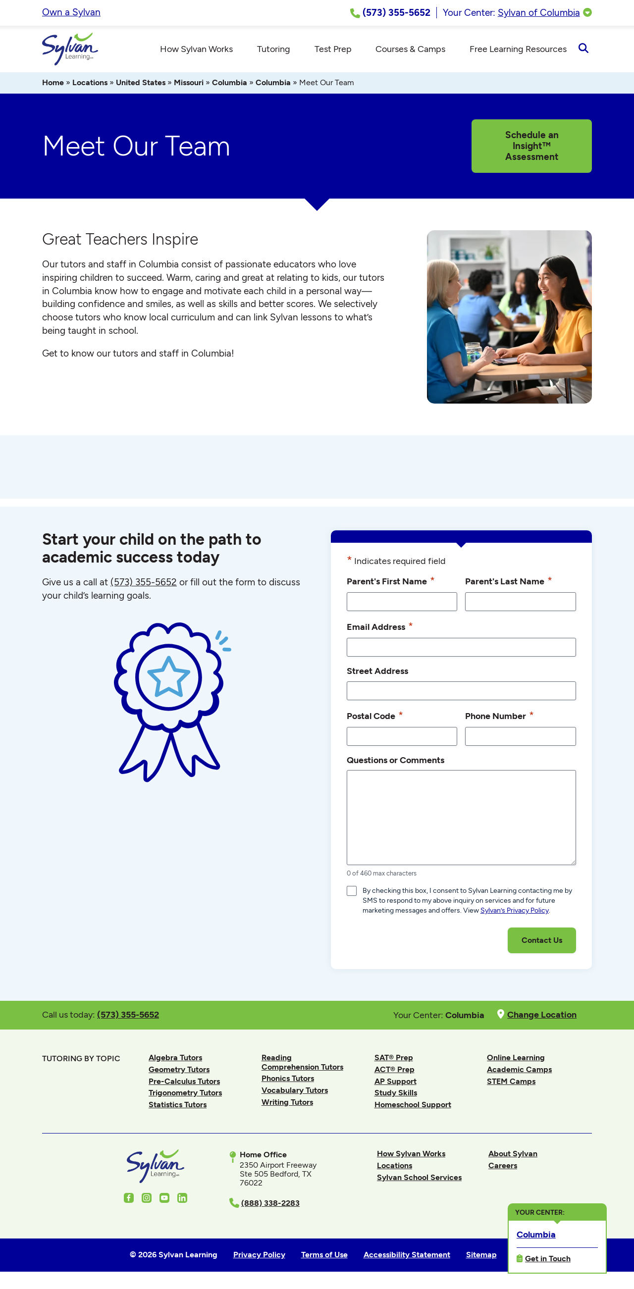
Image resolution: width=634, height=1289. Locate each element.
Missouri (189, 85)
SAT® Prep (393, 1060)
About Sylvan (512, 1156)
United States (140, 85)
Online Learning (516, 1060)
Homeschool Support (412, 1107)
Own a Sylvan (71, 12)
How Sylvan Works (411, 1156)
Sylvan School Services (419, 1180)
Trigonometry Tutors (185, 1095)
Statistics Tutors (178, 1107)
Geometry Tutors (179, 1072)
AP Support (395, 1084)
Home (53, 85)
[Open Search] (583, 50)
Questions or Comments (395, 763)
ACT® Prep (394, 1072)
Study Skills (395, 1095)
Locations (89, 85)
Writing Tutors (287, 1105)
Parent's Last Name (508, 583)
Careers (502, 1168)
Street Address (377, 674)
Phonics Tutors (288, 1081)
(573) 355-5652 (143, 585)
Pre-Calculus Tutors (184, 1084)
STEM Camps (511, 1084)
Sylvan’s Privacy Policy (514, 913)
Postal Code (375, 718)
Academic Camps (519, 1072)
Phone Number (499, 718)
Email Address (380, 629)
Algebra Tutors (175, 1060)
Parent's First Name (391, 583)
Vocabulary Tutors (295, 1093)
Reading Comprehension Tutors (302, 1065)
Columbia (229, 85)
